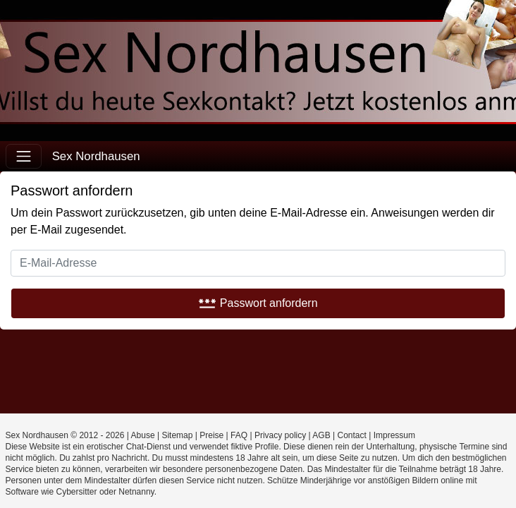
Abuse (143, 435)
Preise (211, 435)
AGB (321, 435)
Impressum (394, 435)
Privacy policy (280, 435)
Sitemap (176, 435)
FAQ (239, 435)
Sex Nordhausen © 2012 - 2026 (65, 435)
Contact (352, 435)
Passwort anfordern (257, 303)
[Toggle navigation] (24, 156)
